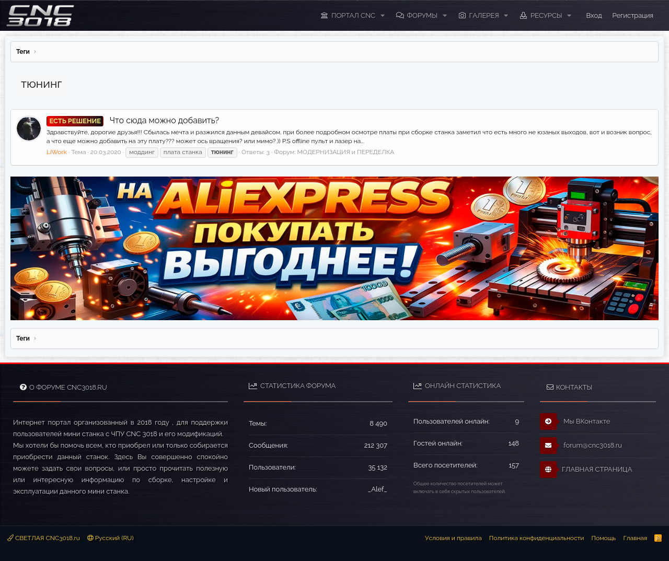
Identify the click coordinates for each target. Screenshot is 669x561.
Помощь (603, 538)
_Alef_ (377, 489)
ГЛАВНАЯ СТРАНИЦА (586, 469)
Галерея (484, 15)
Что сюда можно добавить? (133, 120)
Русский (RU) (110, 538)
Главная (635, 538)
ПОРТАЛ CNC (353, 15)
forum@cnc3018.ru (581, 445)
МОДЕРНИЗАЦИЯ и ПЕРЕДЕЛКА (346, 152)
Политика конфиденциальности (536, 538)
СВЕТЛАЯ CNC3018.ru (43, 538)
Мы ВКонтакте (575, 421)
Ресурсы (546, 15)
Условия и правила (453, 538)
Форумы (422, 15)
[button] (382, 16)
